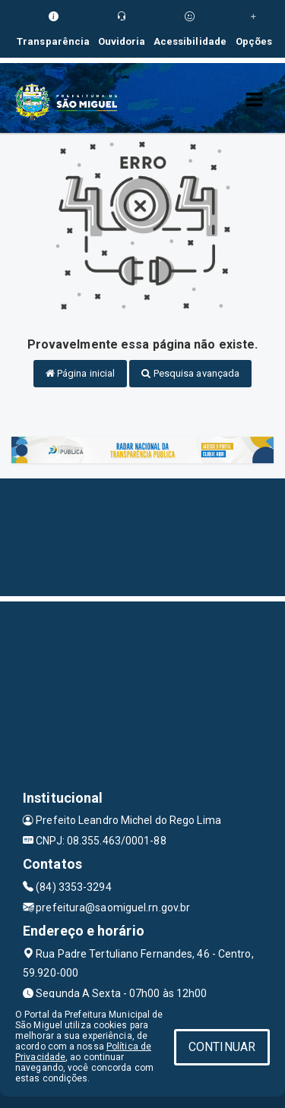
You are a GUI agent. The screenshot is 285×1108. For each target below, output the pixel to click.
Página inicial (81, 373)
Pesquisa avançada (190, 373)
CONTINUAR (221, 1047)
